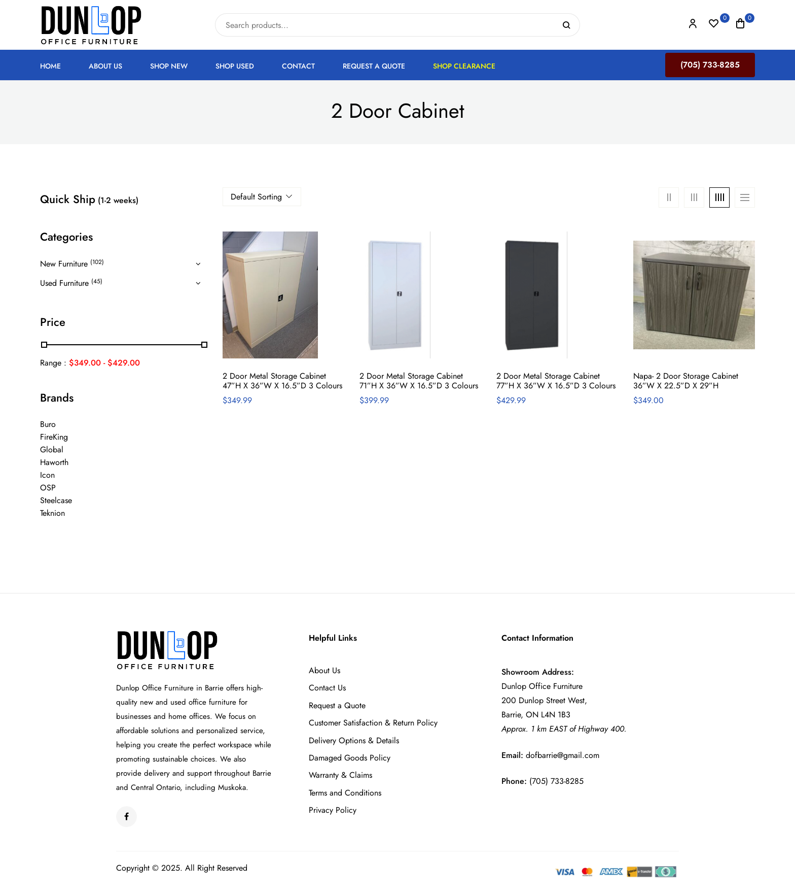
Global (51, 449)
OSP (48, 487)
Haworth (54, 462)
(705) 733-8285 (710, 65)
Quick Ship (89, 199)
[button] (740, 25)
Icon (47, 475)
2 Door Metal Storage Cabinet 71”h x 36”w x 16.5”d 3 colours (418, 380)
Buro (48, 424)
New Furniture (64, 264)
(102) (97, 262)
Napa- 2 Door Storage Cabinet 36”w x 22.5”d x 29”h (685, 380)
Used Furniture (64, 283)
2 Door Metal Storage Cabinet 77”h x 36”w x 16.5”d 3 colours (556, 380)
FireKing (54, 437)
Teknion (52, 513)
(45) (96, 281)
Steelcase (56, 500)
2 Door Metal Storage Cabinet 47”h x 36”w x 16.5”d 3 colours (282, 380)
